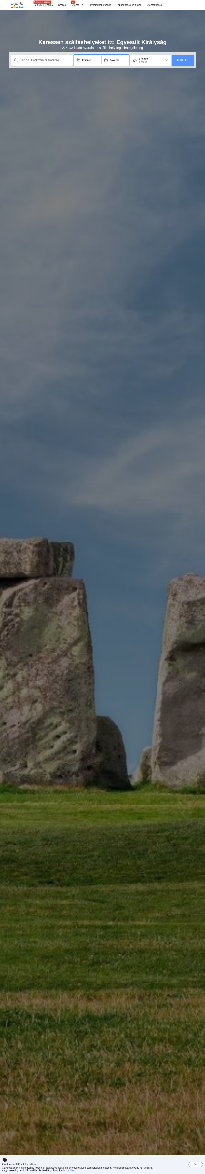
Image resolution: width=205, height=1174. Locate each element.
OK (195, 1164)
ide (71, 1170)
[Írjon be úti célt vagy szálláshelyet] (44, 60)
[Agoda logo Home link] (17, 5)
